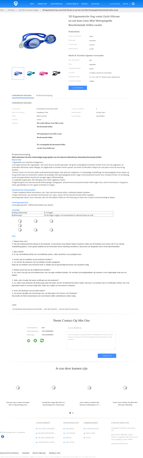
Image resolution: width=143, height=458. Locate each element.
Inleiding (70, 429)
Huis (32, 4)
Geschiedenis (71, 433)
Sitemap (25, 453)
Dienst (69, 438)
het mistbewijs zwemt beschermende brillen (27, 309)
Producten (42, 4)
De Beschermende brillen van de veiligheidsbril (47, 433)
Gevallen (95, 4)
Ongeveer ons (56, 4)
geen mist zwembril (50, 309)
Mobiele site (54, 453)
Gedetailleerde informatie (22, 95)
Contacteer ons (72, 4)
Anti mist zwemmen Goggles (47, 429)
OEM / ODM (90, 433)
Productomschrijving (44, 95)
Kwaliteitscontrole (9, 453)
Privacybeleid (39, 453)
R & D (88, 438)
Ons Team (70, 442)
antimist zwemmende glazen (68, 309)
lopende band (92, 429)
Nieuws (84, 4)
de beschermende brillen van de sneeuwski (47, 438)
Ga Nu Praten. (115, 4)
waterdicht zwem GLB (47, 442)
